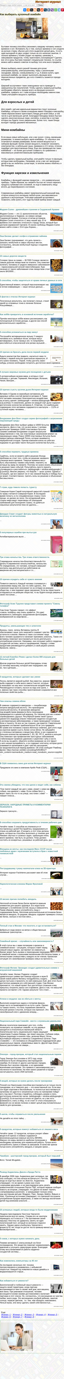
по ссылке (56, 60)
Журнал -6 (6, 1317)
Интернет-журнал (49, 1)
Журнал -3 (29, 1315)
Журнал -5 (52, 1315)
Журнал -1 (6, 1315)
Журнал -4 (41, 1315)
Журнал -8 (29, 1317)
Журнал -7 (17, 1317)
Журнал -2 (17, 1315)
